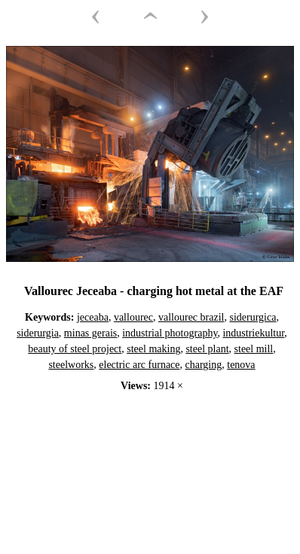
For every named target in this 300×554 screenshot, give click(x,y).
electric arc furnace (139, 364)
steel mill (254, 349)
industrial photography (169, 333)
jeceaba (93, 317)
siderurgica (252, 317)
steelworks (70, 364)
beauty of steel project (74, 349)
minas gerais (90, 333)
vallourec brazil (191, 317)
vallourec (133, 317)
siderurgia (38, 333)
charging (203, 364)
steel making (153, 349)
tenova (241, 364)
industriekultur (253, 333)
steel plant (206, 349)
